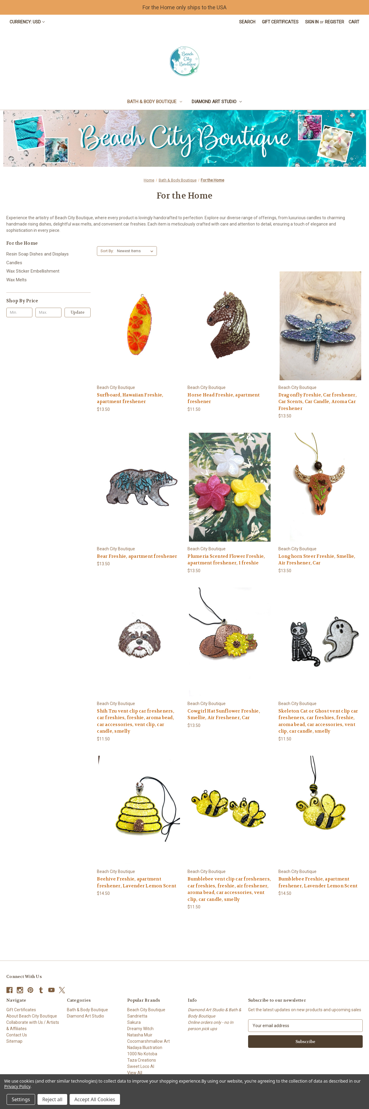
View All (134, 1072)
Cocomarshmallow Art (148, 1041)
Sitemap (14, 1041)
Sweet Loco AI (140, 1066)
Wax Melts (16, 279)
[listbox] (136, 251)
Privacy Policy (17, 1086)
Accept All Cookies (94, 1099)
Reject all (52, 1099)
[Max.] (48, 312)
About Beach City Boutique (31, 1016)
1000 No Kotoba (142, 1053)
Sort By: (107, 251)
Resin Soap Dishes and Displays (37, 254)
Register (334, 21)
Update (78, 312)
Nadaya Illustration (144, 1047)
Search (247, 21)
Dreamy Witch (140, 1028)
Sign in (312, 21)
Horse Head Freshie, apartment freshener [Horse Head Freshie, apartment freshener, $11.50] (224, 398)
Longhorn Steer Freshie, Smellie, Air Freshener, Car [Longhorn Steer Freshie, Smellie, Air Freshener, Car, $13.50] (317, 559)
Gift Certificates (280, 21)
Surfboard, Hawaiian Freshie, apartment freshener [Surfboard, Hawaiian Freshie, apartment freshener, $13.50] (130, 398)
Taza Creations (141, 1060)
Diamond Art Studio (217, 101)
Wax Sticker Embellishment (32, 271)
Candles (14, 262)
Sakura (134, 1022)
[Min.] (19, 312)
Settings (21, 1099)
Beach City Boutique (146, 1009)
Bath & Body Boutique (154, 101)
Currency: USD (27, 21)
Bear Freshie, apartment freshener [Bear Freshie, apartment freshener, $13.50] (137, 556)
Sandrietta (137, 1016)
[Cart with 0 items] (354, 22)
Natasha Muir (139, 1035)
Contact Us (16, 1035)
